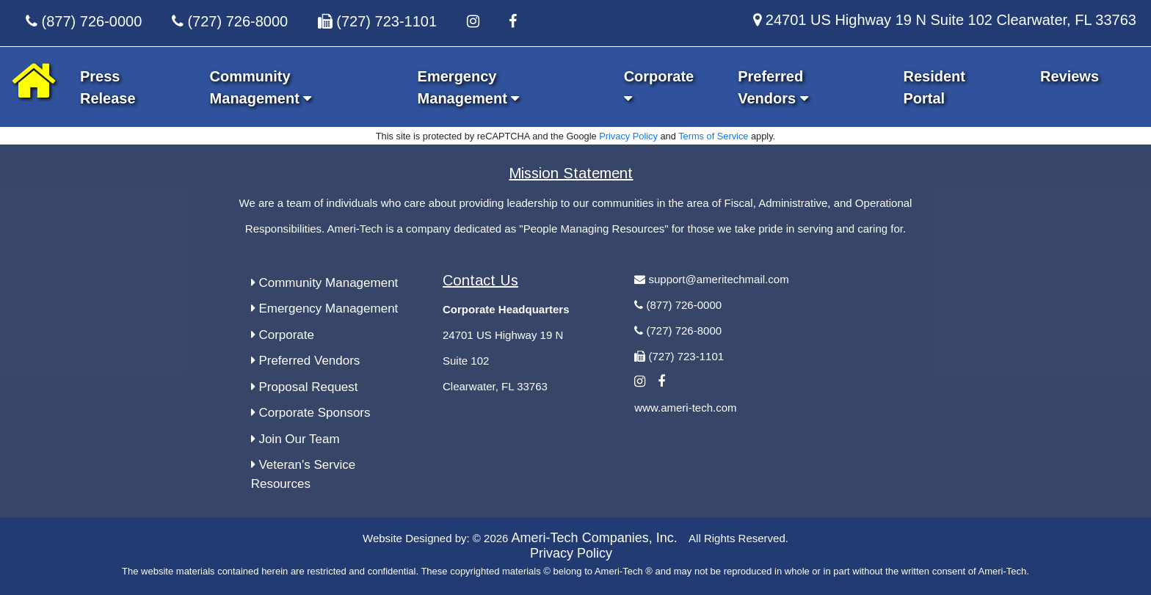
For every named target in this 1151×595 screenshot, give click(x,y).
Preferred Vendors (305, 361)
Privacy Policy (628, 136)
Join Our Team (295, 439)
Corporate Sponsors (311, 413)
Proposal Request (304, 387)
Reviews (1069, 76)
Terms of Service (713, 136)
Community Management (325, 283)
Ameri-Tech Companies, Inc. (595, 537)
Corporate (282, 335)
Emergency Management (325, 308)
